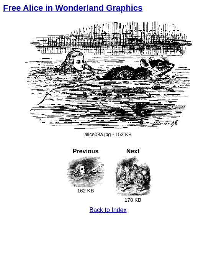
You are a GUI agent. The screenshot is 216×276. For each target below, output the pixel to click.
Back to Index (108, 210)
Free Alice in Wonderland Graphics (72, 8)
